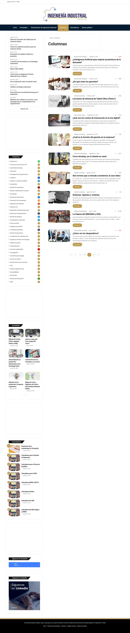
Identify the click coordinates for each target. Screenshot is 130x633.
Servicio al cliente (15, 259)
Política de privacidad (53, 626)
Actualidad (23, 27)
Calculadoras (74, 27)
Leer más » (77, 73)
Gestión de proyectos (16, 233)
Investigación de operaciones (19, 174)
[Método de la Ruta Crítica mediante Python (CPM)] (16, 333)
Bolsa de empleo (82, 626)
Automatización (15, 246)
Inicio (15, 27)
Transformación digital (17, 256)
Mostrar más (24, 109)
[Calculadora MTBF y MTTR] (14, 485)
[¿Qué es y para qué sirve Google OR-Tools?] (32, 333)
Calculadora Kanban (27, 491)
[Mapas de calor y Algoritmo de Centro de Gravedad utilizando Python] (32, 376)
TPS (11, 265)
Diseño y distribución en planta (19, 190)
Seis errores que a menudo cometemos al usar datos (96, 175)
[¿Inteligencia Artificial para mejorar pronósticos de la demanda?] (59, 62)
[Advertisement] (24, 133)
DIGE (11, 282)
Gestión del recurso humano (18, 262)
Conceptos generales (16, 230)
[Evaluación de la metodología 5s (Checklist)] (14, 449)
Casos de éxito (14, 223)
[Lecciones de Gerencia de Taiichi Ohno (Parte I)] (59, 101)
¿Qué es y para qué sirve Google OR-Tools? (31, 341)
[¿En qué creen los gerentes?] (59, 84)
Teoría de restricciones (18, 164)
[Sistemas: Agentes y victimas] (59, 197)
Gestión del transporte (17, 278)
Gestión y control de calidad (18, 181)
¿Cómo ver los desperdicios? (86, 233)
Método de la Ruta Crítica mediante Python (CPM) (14, 341)
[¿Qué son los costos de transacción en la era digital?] (59, 120)
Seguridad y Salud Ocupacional (19, 210)
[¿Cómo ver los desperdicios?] (59, 235)
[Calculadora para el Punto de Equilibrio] (14, 467)
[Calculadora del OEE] (14, 503)
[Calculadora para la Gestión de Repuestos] (14, 458)
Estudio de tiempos (16, 216)
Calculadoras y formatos (17, 220)
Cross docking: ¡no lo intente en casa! (90, 156)
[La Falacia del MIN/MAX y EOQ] (59, 216)
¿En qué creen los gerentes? (85, 81)
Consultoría (13, 184)
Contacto (63, 626)
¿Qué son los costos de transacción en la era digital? (96, 118)
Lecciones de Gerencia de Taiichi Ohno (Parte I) (94, 98)
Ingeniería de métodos (17, 203)
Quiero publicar (87, 27)
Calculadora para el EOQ (29, 473)
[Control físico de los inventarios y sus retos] (32, 353)
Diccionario (13, 275)
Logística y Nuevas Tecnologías (19, 239)
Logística (13, 177)
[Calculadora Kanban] (14, 494)
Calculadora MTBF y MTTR (29, 482)
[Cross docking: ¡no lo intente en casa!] (59, 159)
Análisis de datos (15, 243)
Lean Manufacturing (16, 168)
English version (71, 626)
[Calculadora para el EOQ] (14, 476)
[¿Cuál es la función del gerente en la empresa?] (59, 139)
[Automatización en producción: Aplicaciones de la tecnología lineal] (16, 353)
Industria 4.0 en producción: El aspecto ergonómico (16, 384)
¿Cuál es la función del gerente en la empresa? (94, 137)
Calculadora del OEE (27, 500)
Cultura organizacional (17, 269)
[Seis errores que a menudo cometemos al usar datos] (59, 178)
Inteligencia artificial (16, 226)
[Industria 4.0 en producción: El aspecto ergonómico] (16, 376)
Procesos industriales (16, 249)
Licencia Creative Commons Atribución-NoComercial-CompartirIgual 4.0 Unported (77, 623)
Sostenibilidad (14, 272)
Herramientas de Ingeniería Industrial (43, 27)
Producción (13, 161)
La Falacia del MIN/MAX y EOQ (87, 214)
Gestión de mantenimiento (18, 213)
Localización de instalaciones (19, 236)
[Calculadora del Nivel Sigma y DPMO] (14, 512)
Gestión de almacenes (17, 197)
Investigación (14, 252)
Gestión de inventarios (17, 187)
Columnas (62, 27)
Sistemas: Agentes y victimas (86, 195)
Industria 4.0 (14, 207)
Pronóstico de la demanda (18, 200)
